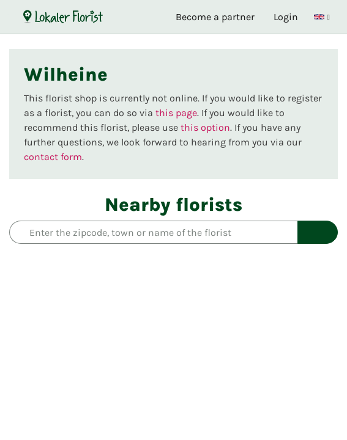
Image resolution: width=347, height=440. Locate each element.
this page (176, 113)
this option (205, 127)
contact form (53, 157)
